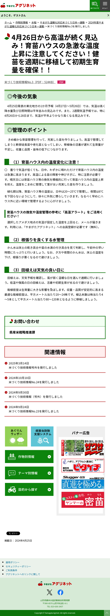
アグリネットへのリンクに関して (23, 574)
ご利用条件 (11, 570)
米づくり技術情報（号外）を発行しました (36, 396)
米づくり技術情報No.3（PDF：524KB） (30, 82)
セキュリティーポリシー (18, 566)
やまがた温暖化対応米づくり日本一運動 (62, 22)
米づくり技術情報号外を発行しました (33, 367)
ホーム (8, 22)
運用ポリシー (13, 562)
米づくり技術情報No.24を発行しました (34, 382)
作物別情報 (21, 22)
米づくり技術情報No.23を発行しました (34, 411)
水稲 (33, 22)
